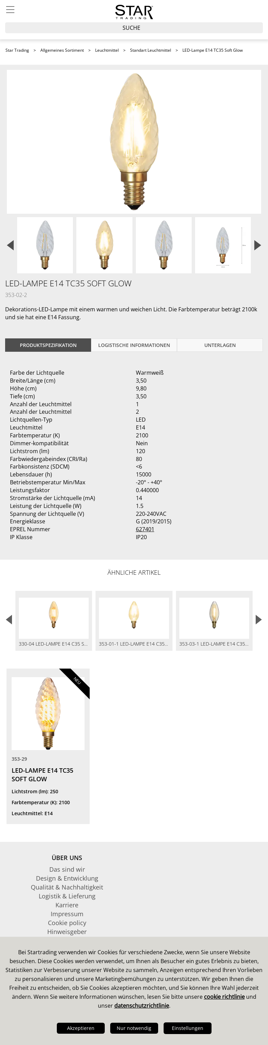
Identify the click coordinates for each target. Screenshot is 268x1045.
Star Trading (17, 50)
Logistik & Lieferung (67, 896)
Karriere (66, 905)
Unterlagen (220, 345)
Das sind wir (67, 869)
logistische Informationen (134, 345)
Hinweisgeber (67, 932)
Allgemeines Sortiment (62, 50)
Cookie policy (67, 923)
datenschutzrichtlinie (141, 1005)
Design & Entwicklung (67, 878)
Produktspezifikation (48, 345)
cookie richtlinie (224, 996)
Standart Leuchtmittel (150, 50)
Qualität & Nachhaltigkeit (67, 887)
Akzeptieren (80, 1028)
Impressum (67, 914)
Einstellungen (187, 1028)
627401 (145, 529)
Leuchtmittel (107, 50)
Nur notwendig (134, 1028)
